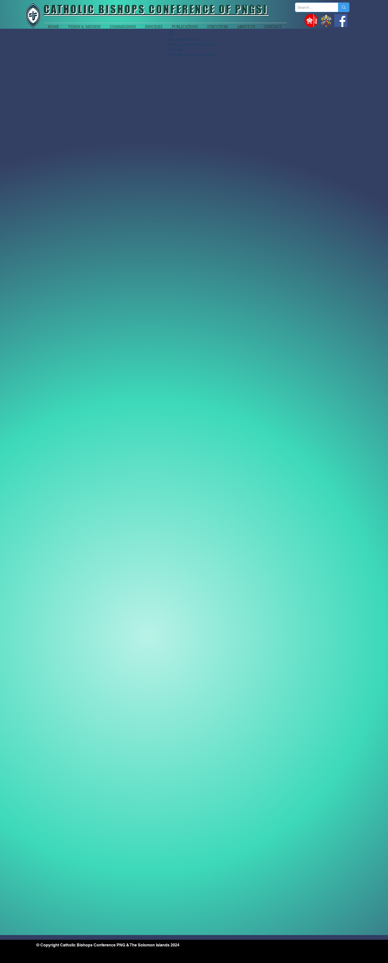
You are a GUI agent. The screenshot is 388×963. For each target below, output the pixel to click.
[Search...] (312, 7)
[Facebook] (340, 20)
